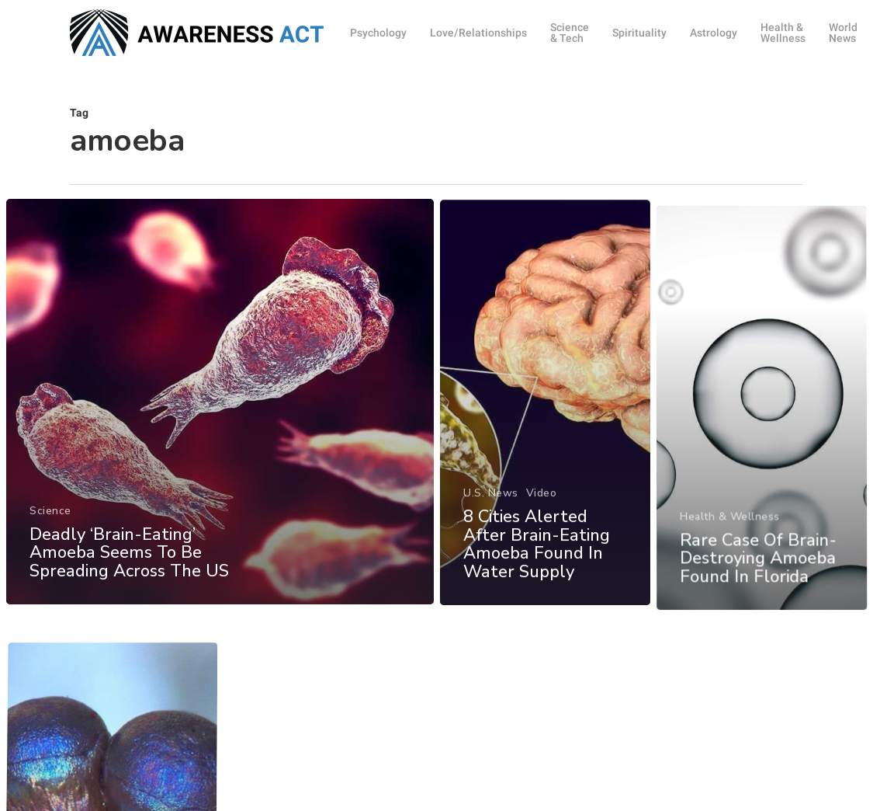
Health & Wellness (731, 547)
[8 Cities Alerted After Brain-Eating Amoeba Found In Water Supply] (544, 421)
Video (540, 510)
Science (50, 517)
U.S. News (490, 510)
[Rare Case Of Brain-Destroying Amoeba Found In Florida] (762, 441)
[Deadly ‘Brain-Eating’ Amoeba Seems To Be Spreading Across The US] (219, 409)
